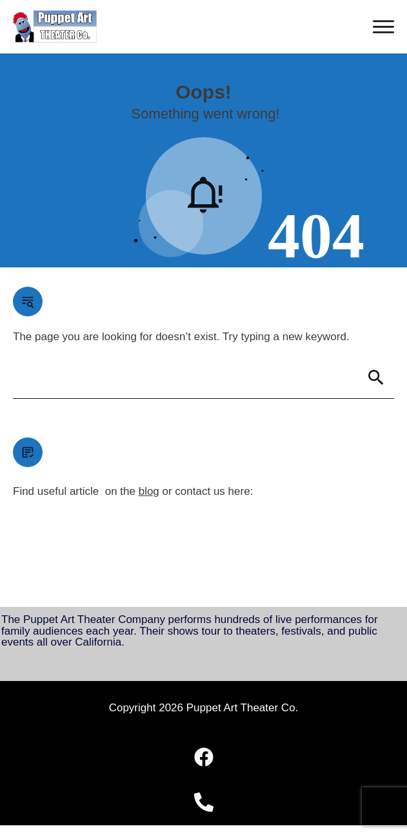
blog (149, 491)
